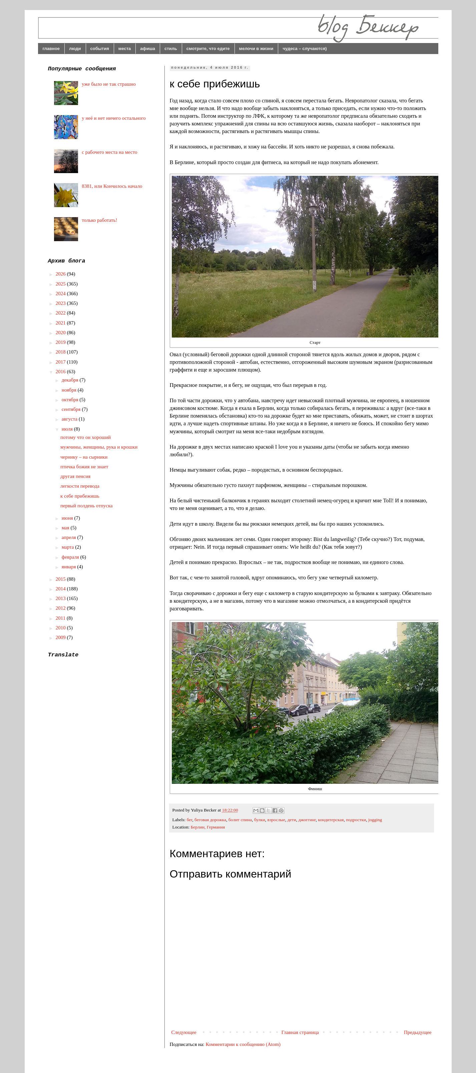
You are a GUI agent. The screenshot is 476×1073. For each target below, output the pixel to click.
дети (292, 819)
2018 (61, 352)
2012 (61, 608)
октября (71, 399)
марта (68, 547)
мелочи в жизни (256, 48)
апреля (69, 537)
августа (70, 419)
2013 (61, 598)
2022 (61, 313)
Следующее (183, 1032)
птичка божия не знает (84, 466)
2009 (61, 637)
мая (66, 527)
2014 (61, 588)
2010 (61, 627)
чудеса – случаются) (305, 48)
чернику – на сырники (83, 457)
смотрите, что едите (208, 48)
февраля (71, 557)
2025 (61, 284)
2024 (61, 293)
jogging (375, 819)
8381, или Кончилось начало (112, 186)
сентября (72, 409)
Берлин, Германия (208, 827)
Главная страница (300, 1032)
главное (51, 48)
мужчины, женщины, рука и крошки (98, 447)
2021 (61, 323)
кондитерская (331, 819)
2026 (61, 274)
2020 (61, 332)
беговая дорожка (210, 819)
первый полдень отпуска (86, 505)
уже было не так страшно (109, 84)
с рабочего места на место (109, 152)
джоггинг (307, 819)
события (99, 48)
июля (68, 429)
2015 (61, 579)
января (69, 566)
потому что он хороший (85, 437)
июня (68, 518)
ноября (70, 390)
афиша (147, 48)
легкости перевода (79, 486)
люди (75, 48)
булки (259, 819)
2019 (61, 342)
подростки (356, 819)
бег (189, 819)
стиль (170, 48)
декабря (71, 380)
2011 (61, 618)
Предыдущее (418, 1032)
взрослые (276, 819)
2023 (61, 303)
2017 (61, 362)
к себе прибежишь (79, 496)
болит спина (240, 819)
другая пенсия (75, 476)
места (124, 48)
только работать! (99, 220)
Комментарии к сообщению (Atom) (243, 1044)
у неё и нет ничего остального (114, 118)
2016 (61, 371)
